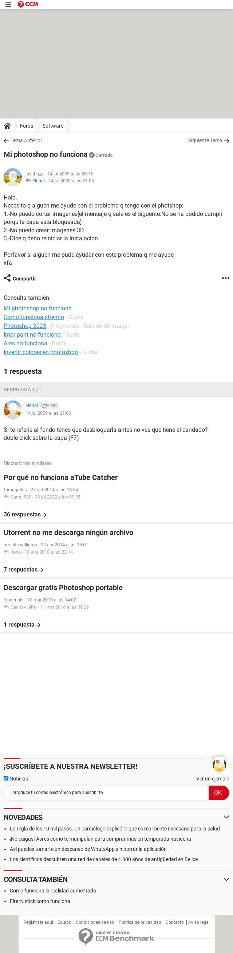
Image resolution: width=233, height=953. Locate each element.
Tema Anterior (26, 140)
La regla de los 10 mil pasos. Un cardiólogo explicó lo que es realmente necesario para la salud (115, 829)
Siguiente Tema (205, 140)
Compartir (24, 279)
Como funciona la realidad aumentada (53, 891)
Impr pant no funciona (32, 334)
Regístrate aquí (38, 922)
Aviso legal (199, 922)
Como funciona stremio (34, 317)
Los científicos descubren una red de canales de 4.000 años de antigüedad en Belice (104, 859)
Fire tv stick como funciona (40, 901)
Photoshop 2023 (25, 325)
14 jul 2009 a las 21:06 (71, 180)
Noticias (16, 779)
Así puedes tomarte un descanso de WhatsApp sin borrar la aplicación (88, 849)
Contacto (175, 922)
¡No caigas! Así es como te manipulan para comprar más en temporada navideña (100, 839)
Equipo (64, 922)
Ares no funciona (25, 343)
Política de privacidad (140, 922)
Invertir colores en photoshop (41, 352)
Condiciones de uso (95, 922)
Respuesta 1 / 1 (23, 389)
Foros (26, 126)
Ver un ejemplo (212, 779)
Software (53, 126)
